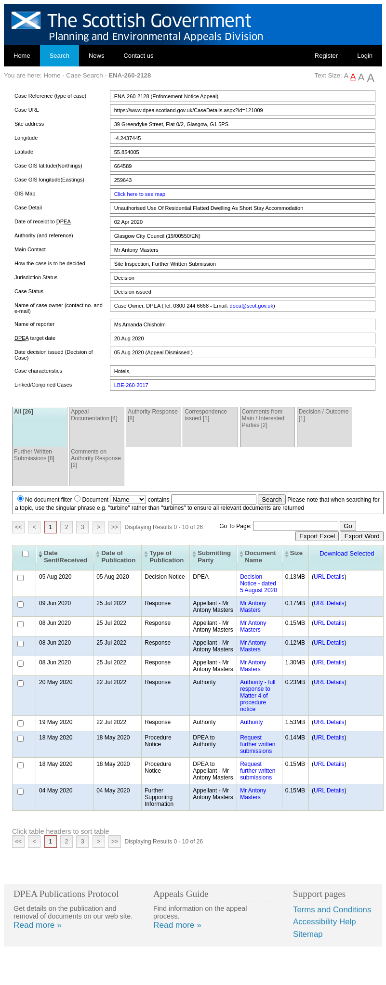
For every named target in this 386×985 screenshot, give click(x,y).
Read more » (37, 925)
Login (365, 55)
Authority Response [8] (153, 415)
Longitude (26, 138)
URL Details (329, 576)
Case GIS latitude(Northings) (48, 165)
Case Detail (28, 207)
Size (296, 553)
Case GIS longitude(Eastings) (49, 179)
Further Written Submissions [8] (34, 455)
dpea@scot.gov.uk (251, 306)
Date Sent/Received (65, 556)
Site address (29, 124)
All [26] (23, 411)
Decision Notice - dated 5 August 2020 (258, 583)
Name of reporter (34, 324)
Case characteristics (38, 371)
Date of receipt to (42, 222)
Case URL (26, 110)
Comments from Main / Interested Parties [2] (263, 418)
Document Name (260, 556)
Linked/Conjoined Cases (43, 385)
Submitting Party (214, 556)
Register (326, 55)
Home (21, 55)
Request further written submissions (257, 744)
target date (34, 338)
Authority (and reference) (43, 235)
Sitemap (308, 934)
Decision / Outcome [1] (324, 415)
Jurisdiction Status (35, 277)
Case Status (28, 291)
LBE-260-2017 (131, 385)
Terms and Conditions (332, 909)
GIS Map (24, 193)
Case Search (84, 75)
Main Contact (30, 249)
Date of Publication (118, 556)
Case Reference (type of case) (50, 96)
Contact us (138, 55)
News (97, 55)
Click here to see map (139, 194)
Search (59, 55)
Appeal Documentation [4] (94, 415)
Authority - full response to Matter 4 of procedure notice (257, 696)
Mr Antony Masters (253, 606)
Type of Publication (166, 556)
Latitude (23, 152)
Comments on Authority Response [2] (96, 458)
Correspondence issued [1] (206, 415)
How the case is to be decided (49, 263)
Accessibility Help (324, 921)
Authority (251, 722)
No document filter (48, 499)
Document (95, 499)
